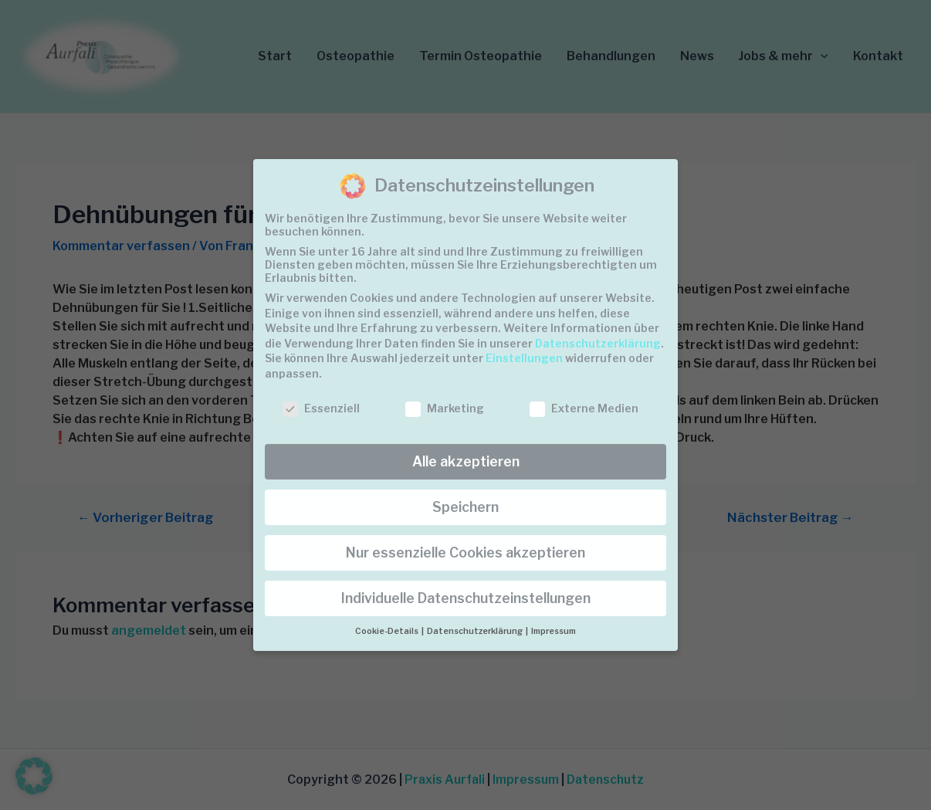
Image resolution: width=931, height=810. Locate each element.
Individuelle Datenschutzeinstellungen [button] (466, 598)
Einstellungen (524, 357)
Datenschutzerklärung (598, 343)
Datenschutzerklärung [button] (475, 631)
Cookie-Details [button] (387, 631)
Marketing (444, 408)
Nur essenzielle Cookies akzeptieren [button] (465, 552)
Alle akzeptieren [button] (466, 461)
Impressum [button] (553, 631)
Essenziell (321, 408)
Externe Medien (584, 408)
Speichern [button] (465, 507)
